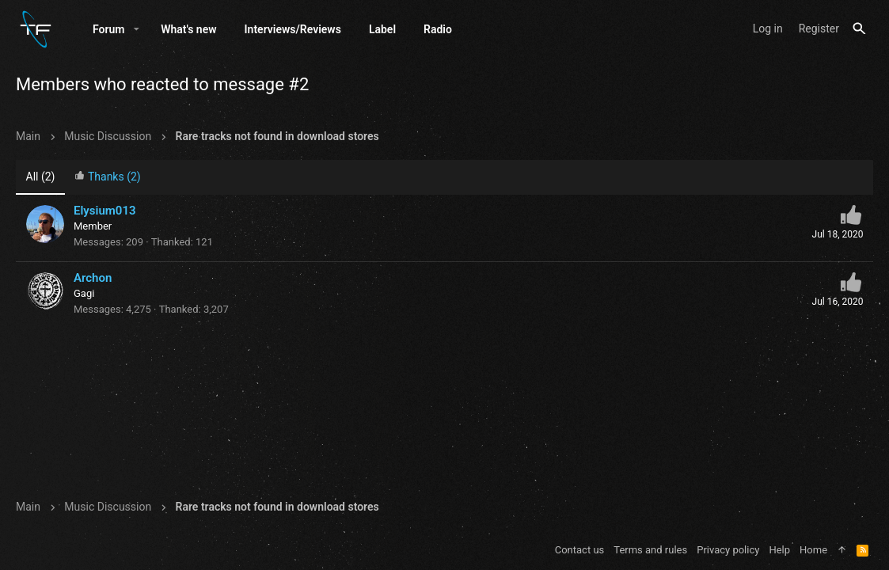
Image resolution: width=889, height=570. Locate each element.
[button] (136, 29)
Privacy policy (728, 550)
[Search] (859, 29)
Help (779, 550)
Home (813, 550)
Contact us (580, 550)
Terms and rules (650, 550)
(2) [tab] (40, 176)
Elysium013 (105, 210)
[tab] (107, 178)
